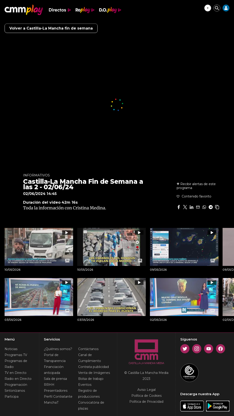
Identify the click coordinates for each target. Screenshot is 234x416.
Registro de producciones (89, 394)
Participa (12, 396)
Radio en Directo (18, 379)
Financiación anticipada (54, 370)
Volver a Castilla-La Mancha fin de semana (51, 28)
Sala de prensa (55, 379)
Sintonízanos (15, 391)
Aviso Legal (146, 390)
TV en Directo (16, 373)
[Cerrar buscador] (216, 8)
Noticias (11, 349)
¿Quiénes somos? (58, 349)
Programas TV (16, 355)
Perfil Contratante (58, 396)
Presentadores (55, 391)
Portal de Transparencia (55, 358)
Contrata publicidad (93, 367)
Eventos (84, 385)
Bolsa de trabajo (91, 379)
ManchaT (51, 402)
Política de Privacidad (146, 402)
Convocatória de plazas (91, 405)
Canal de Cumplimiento (89, 358)
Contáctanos (88, 349)
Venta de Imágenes (94, 373)
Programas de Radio (16, 364)
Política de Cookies (146, 396)
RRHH (49, 385)
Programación (16, 385)
